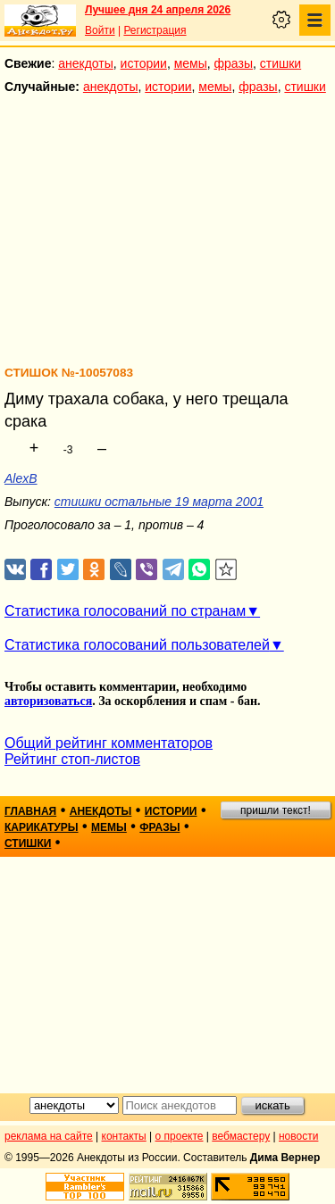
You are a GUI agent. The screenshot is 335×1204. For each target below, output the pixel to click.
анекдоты (85, 63)
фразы (233, 63)
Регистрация (154, 30)
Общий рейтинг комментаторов (108, 743)
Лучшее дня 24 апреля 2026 (157, 10)
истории (144, 63)
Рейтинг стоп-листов (72, 759)
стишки (280, 63)
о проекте (179, 1136)
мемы (190, 63)
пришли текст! (275, 810)
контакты (124, 1136)
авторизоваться (48, 701)
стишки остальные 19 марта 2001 (159, 501)
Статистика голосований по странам (125, 611)
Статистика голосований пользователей (137, 644)
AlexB (21, 478)
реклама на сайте (48, 1136)
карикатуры (41, 827)
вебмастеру (241, 1136)
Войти (100, 30)
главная (30, 811)
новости (298, 1136)
